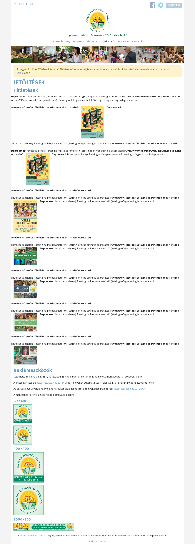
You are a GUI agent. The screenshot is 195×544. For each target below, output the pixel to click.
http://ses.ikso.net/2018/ (50, 382)
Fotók (103, 541)
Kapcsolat (123, 41)
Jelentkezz (174, 5)
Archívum (93, 541)
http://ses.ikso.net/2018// (129, 388)
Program (77, 41)
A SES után (137, 41)
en (18, 4)
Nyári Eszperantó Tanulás (32, 535)
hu (26, 4)
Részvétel (92, 41)
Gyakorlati (107, 41)
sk (22, 4)
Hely (68, 41)
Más (31, 4)
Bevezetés (57, 41)
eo (14, 4)
